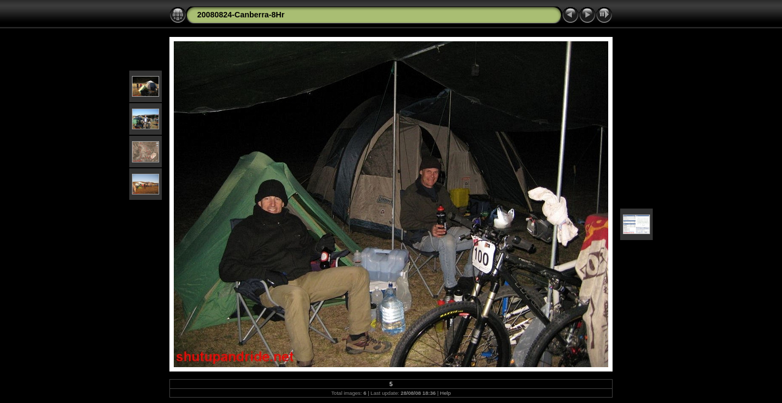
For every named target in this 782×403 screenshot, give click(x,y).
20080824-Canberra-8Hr (241, 14)
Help (445, 393)
